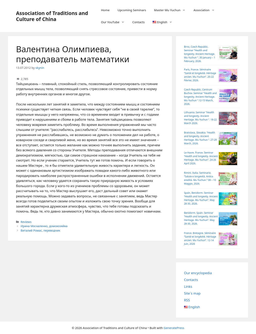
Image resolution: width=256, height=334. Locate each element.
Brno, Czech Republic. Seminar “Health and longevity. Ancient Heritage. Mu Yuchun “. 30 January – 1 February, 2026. (199, 54)
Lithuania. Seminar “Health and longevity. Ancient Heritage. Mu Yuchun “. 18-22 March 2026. (200, 118)
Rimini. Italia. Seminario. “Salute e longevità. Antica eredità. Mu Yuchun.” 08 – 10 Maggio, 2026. (200, 178)
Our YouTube (114, 22)
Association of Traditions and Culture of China (52, 16)
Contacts (138, 22)
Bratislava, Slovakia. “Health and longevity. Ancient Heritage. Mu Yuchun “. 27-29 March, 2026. (200, 138)
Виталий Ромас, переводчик (40, 230)
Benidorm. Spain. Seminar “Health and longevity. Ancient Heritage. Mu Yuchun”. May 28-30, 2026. (201, 218)
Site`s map (192, 293)
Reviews (26, 222)
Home (105, 10)
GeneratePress (174, 328)
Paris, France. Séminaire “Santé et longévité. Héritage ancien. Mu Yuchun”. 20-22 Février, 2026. (200, 75)
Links (188, 286)
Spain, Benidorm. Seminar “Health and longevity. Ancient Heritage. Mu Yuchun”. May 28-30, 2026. (201, 198)
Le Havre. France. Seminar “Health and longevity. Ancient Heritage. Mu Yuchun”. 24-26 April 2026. (201, 158)
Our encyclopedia (198, 273)
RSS (187, 300)
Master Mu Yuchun (171, 10)
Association (205, 10)
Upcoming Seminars (132, 10)
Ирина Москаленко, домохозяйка (44, 226)
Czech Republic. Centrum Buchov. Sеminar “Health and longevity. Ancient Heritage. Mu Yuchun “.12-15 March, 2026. (200, 97)
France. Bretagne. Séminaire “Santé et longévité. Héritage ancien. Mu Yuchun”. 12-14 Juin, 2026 (200, 238)
